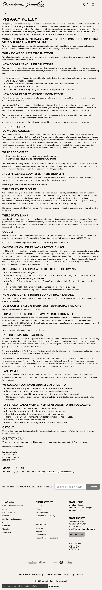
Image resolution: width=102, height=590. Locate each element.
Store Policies (41, 534)
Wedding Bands (8, 512)
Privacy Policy (37, 574)
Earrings (5, 516)
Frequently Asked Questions (47, 538)
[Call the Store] (75, 526)
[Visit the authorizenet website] (61, 562)
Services (39, 506)
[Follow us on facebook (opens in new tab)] (71, 547)
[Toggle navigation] (98, 4)
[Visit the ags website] (32, 562)
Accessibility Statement (73, 574)
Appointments (41, 531)
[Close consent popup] (46, 586)
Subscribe (93, 487)
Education (39, 509)
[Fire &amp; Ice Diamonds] (49, 562)
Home (6, 13)
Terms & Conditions (54, 574)
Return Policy (24, 574)
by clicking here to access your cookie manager (56, 471)
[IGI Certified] (55, 562)
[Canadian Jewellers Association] (70, 562)
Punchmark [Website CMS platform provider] (55, 586)
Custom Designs (42, 512)
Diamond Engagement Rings (13, 506)
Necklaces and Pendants (12, 519)
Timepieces (6, 529)
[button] (80, 4)
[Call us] (82, 529)
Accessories (7, 532)
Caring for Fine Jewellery (45, 516)
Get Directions (76, 534)
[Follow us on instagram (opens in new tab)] (76, 547)
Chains (5, 522)
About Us (39, 528)
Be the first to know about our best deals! (27, 486)
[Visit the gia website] (42, 562)
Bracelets (6, 526)
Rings (4, 509)
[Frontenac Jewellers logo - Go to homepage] (23, 4)
